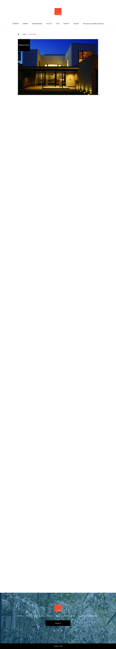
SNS (57, 23)
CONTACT (66, 23)
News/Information (37, 23)
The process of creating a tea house (93, 23)
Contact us (58, 623)
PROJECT (49, 23)
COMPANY (15, 23)
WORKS (25, 23)
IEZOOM (76, 23)
